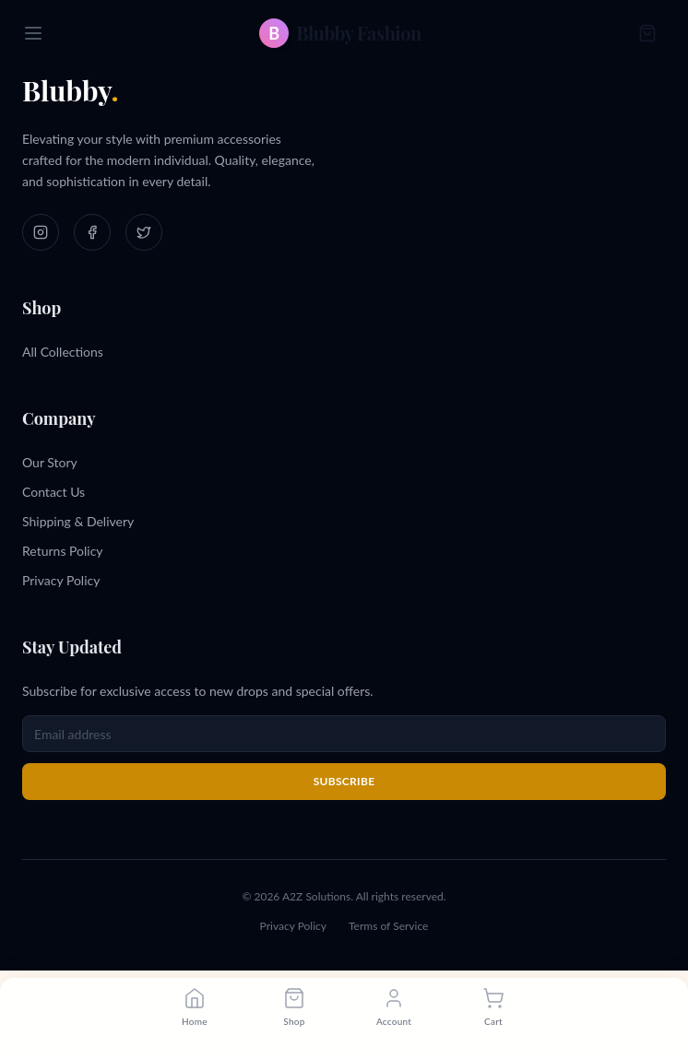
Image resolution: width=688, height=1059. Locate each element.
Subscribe (344, 781)
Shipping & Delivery (78, 521)
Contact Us (53, 492)
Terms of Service (388, 926)
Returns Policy (62, 551)
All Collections (62, 351)
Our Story (49, 462)
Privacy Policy (61, 580)
